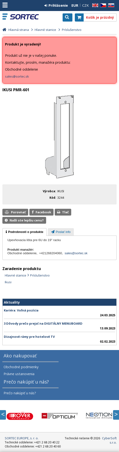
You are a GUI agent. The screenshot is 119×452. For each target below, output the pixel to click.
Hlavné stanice (15, 275)
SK (110, 5)
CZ (102, 5)
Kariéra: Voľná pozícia (21, 310)
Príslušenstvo (40, 275)
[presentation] (24, 232)
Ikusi (8, 282)
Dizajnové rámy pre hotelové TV (29, 336)
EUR (74, 5)
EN (94, 5)
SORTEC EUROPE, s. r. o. (24, 16)
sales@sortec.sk (17, 76)
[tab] (24, 232)
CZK (85, 5)
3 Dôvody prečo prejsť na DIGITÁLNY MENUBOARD (43, 323)
